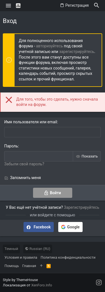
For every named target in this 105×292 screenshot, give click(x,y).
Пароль (11, 146)
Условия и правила (20, 257)
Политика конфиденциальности (68, 257)
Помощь (11, 266)
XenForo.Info (41, 285)
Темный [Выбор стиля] (11, 249)
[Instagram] (98, 282)
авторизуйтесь (49, 46)
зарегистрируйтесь (76, 51)
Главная (29, 266)
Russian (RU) (37, 249)
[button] (8, 6)
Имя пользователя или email (30, 122)
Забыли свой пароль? (24, 164)
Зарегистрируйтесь (81, 207)
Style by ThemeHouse (20, 280)
